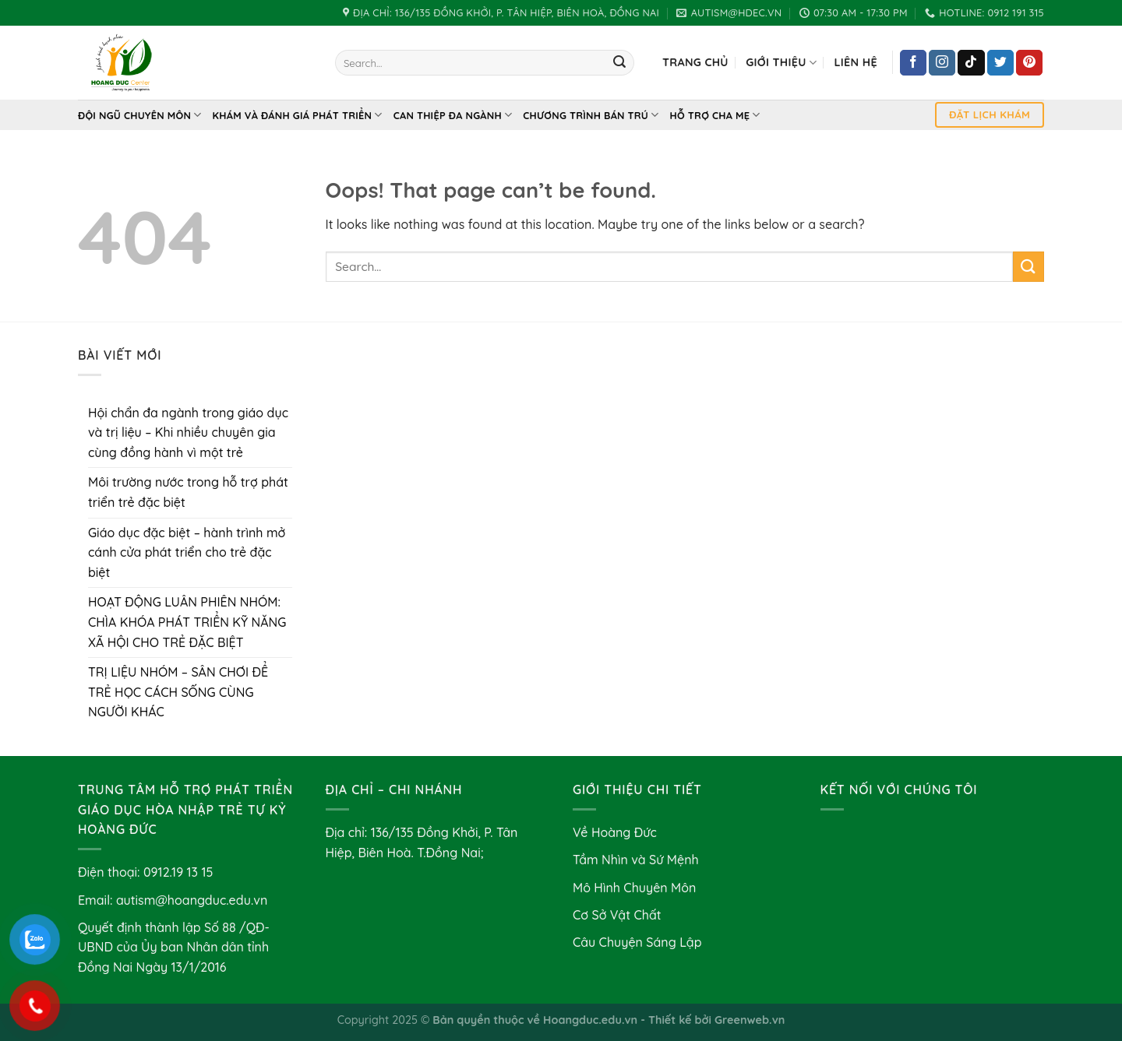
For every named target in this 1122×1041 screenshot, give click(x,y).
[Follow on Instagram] (942, 63)
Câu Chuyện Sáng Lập (637, 942)
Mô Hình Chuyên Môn (634, 887)
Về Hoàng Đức (615, 832)
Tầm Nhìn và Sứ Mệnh (636, 859)
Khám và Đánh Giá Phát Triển (298, 114)
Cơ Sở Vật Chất (617, 915)
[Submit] (619, 63)
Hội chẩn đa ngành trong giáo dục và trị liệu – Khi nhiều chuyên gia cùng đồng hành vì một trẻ (188, 432)
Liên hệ (855, 62)
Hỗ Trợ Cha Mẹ (715, 114)
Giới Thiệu (781, 62)
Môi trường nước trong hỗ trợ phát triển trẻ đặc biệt (188, 492)
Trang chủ (695, 62)
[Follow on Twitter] (1000, 63)
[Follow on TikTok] (971, 63)
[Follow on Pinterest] (1029, 63)
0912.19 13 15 (178, 872)
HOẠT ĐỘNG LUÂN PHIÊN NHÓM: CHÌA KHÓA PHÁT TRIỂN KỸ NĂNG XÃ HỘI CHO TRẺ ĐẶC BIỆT (187, 621)
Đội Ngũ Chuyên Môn (140, 114)
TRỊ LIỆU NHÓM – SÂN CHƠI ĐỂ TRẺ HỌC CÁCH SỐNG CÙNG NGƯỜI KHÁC (178, 691)
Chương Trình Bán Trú (590, 114)
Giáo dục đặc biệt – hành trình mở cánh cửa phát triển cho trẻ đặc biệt (186, 552)
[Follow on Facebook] (913, 63)
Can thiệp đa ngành (453, 114)
